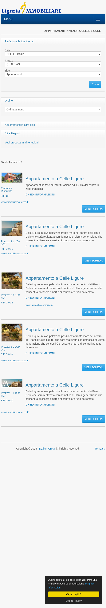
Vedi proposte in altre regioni (21, 142)
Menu (8, 19)
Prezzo (9, 60)
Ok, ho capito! (73, 594)
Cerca (95, 84)
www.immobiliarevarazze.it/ (15, 202)
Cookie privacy (73, 601)
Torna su (100, 448)
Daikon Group (47, 448)
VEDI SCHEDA (93, 208)
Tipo (7, 70)
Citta (7, 50)
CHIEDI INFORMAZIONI (40, 194)
